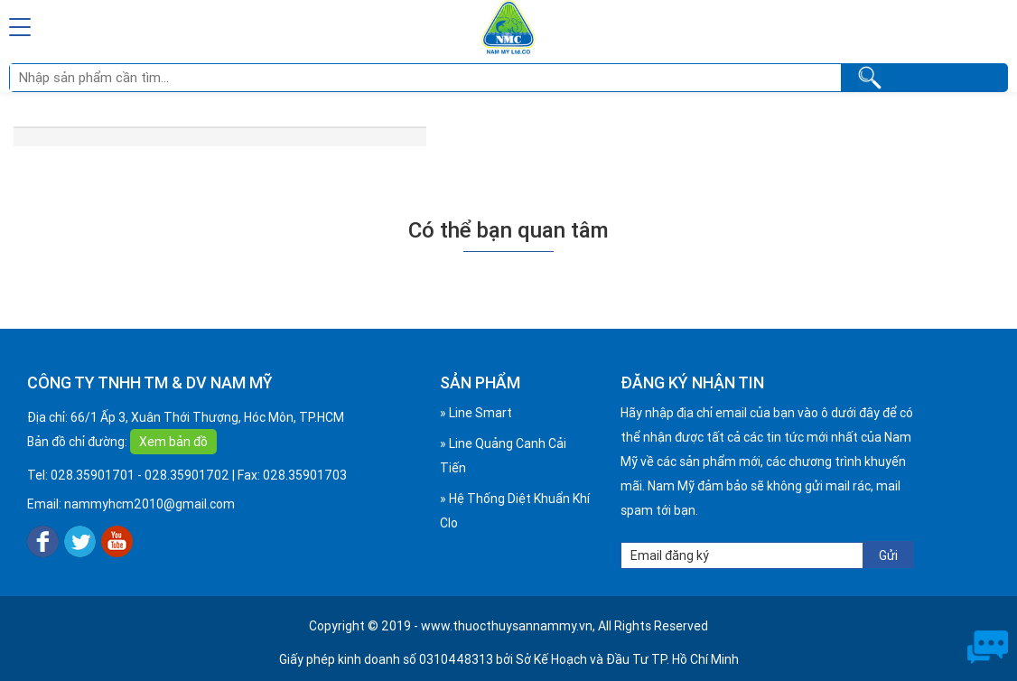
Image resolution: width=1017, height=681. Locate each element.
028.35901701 (93, 475)
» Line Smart (476, 413)
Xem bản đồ (173, 442)
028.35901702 (187, 475)
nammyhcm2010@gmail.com (149, 504)
